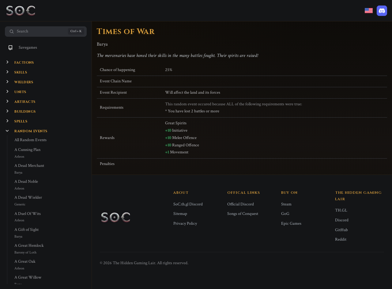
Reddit (340, 239)
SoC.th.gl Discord (188, 204)
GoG (285, 213)
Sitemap (180, 213)
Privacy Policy (185, 223)
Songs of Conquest (242, 213)
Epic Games (291, 223)
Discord (342, 220)
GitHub (341, 230)
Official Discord (240, 204)
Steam (286, 204)
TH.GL (341, 210)
